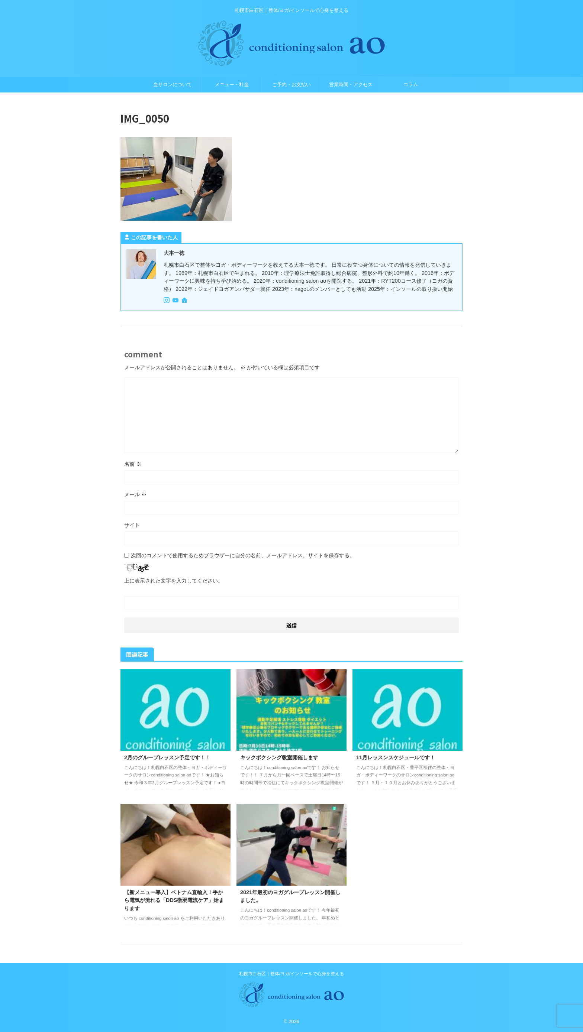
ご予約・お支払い (291, 84)
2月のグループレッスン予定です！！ (167, 757)
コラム (410, 84)
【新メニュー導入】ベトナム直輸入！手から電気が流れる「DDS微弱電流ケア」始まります (174, 900)
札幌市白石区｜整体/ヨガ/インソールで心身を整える (291, 973)
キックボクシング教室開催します (279, 757)
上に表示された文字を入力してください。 (173, 581)
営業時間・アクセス (351, 84)
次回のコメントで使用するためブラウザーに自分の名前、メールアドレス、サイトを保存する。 (243, 555)
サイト (132, 525)
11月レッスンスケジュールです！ (395, 757)
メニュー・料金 (232, 84)
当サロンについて (172, 84)
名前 (132, 464)
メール (135, 494)
